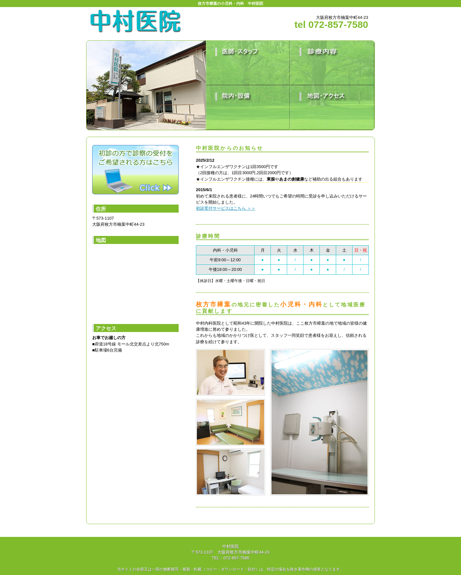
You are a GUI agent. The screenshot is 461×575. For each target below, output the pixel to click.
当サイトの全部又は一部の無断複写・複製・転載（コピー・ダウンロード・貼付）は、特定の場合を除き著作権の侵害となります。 (230, 569)
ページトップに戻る (354, 533)
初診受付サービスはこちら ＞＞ (225, 208)
